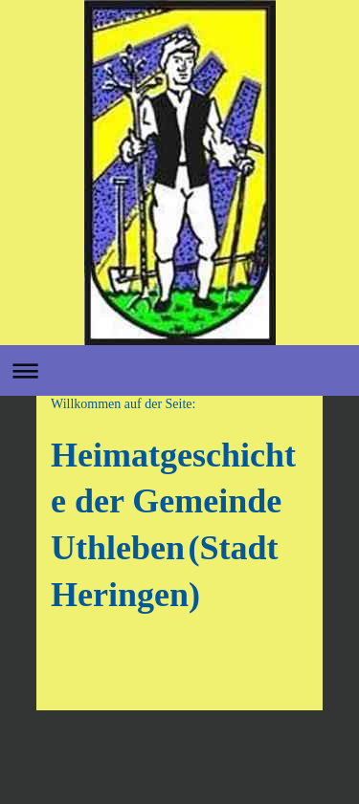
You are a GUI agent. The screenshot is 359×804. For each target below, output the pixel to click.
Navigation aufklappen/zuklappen (179, 370)
